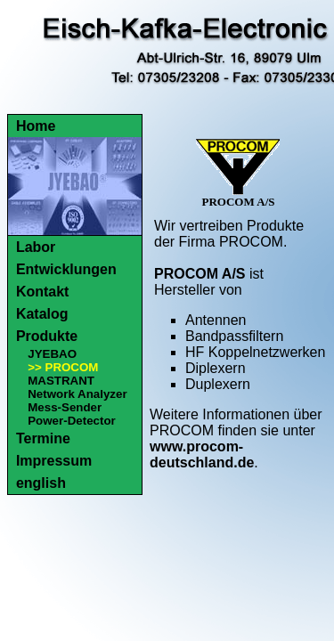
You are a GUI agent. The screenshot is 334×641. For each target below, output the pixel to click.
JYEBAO (52, 354)
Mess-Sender (65, 407)
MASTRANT (61, 380)
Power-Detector (72, 420)
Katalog (42, 313)
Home (35, 126)
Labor (35, 247)
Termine (43, 438)
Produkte (46, 336)
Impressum (54, 460)
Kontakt (42, 291)
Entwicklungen (66, 269)
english (41, 483)
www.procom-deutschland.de (202, 454)
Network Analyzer (77, 394)
